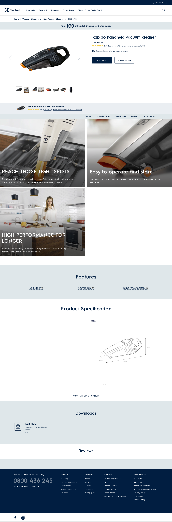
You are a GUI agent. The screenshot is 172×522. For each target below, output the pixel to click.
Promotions (68, 10)
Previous (11, 57)
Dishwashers (66, 486)
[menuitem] (30, 10)
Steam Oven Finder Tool (90, 10)
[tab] (19, 90)
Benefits (88, 116)
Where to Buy (139, 500)
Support (43, 10)
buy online (102, 60)
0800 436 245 (33, 480)
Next (78, 57)
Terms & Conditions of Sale (145, 489)
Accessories (149, 116)
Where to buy (160, 2)
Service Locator (110, 486)
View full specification (86, 396)
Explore (55, 10)
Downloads (120, 116)
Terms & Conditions (142, 486)
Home (16, 19)
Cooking (64, 479)
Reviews (135, 116)
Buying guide (90, 493)
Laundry (64, 493)
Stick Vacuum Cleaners (54, 19)
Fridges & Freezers (69, 482)
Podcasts (89, 489)
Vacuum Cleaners (30, 19)
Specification (103, 116)
